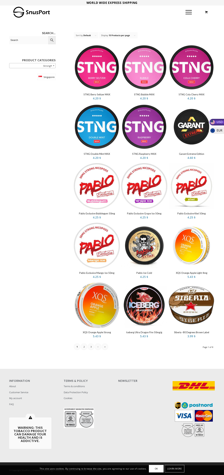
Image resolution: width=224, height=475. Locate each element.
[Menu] (187, 12)
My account (15, 398)
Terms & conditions (74, 386)
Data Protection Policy (76, 392)
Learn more (174, 468)
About (12, 386)
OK (156, 468)
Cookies (68, 398)
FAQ (11, 404)
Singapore (49, 77)
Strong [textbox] (46, 65)
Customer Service (18, 392)
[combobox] (32, 65)
